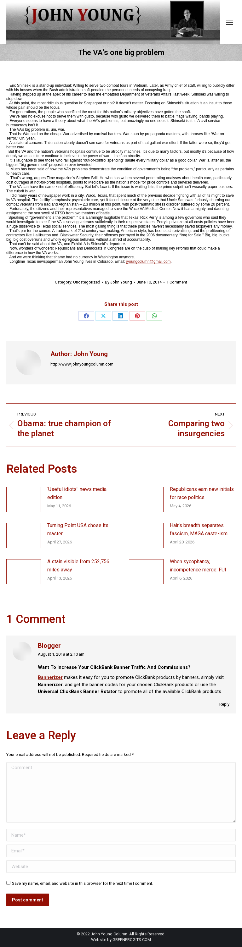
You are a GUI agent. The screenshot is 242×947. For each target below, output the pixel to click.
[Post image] (23, 499)
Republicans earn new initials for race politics (202, 493)
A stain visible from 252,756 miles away (78, 566)
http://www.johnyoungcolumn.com (81, 364)
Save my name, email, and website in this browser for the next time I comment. (82, 883)
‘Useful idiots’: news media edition (77, 493)
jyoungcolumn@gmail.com (148, 261)
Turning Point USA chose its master (77, 529)
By (118, 282)
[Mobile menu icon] (229, 22)
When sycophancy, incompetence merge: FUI (198, 566)
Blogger (49, 645)
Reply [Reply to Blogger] (224, 704)
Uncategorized (86, 282)
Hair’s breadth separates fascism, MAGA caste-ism (199, 529)
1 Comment (176, 282)
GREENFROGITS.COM (131, 939)
